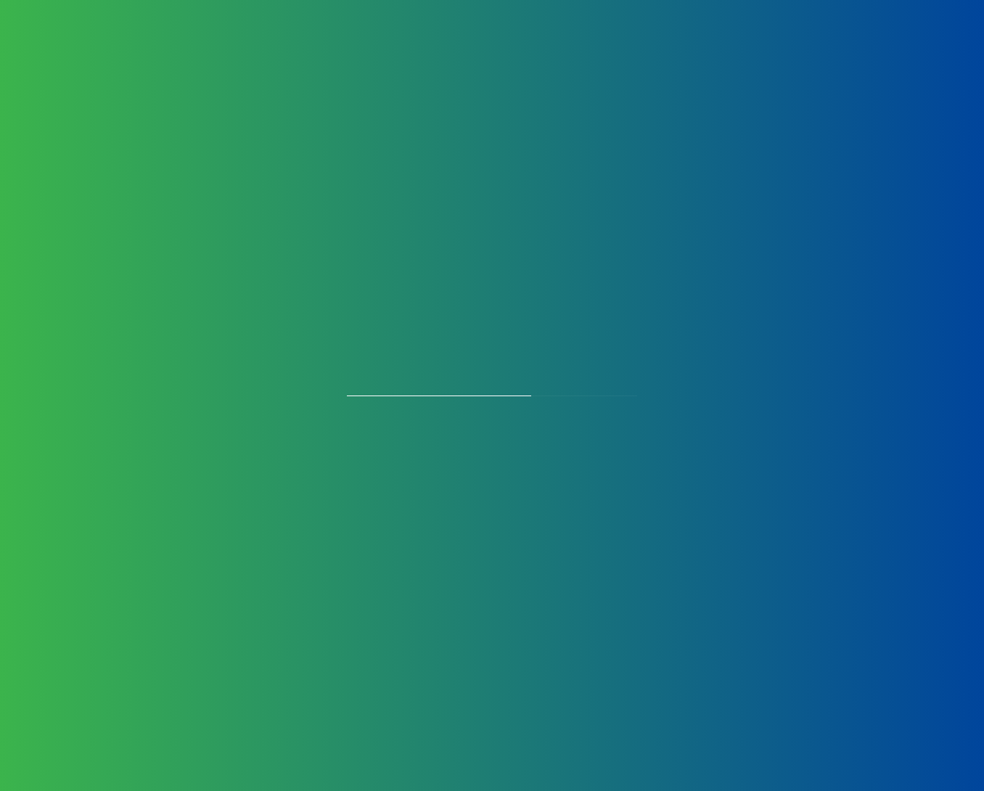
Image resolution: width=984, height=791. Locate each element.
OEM (464, 51)
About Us (219, 51)
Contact (735, 51)
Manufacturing (390, 51)
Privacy (141, 531)
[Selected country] (487, 501)
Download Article (543, 700)
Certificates (530, 51)
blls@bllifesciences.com (223, 475)
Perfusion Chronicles (838, 51)
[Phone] (673, 501)
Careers (604, 51)
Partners (669, 51)
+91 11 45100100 (151, 439)
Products (296, 51)
